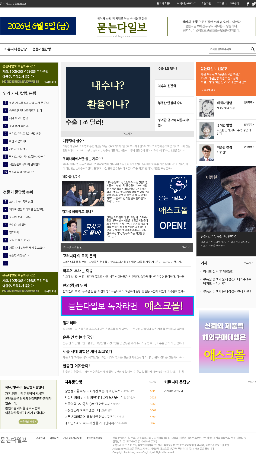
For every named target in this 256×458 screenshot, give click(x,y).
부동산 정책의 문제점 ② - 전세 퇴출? (227, 291)
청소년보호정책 (94, 438)
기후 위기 (222, 152)
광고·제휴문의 (164, 3)
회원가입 (206, 3)
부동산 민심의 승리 (170, 103)
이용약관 (54, 438)
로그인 (220, 3)
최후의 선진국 (167, 86)
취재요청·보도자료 (186, 3)
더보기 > (127, 134)
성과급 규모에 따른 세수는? (173, 122)
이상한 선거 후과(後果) (218, 271)
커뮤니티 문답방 (15, 49)
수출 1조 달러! (167, 68)
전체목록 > (249, 102)
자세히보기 (50, 82)
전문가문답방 (41, 49)
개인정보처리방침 (72, 438)
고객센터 (234, 3)
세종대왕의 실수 (226, 108)
